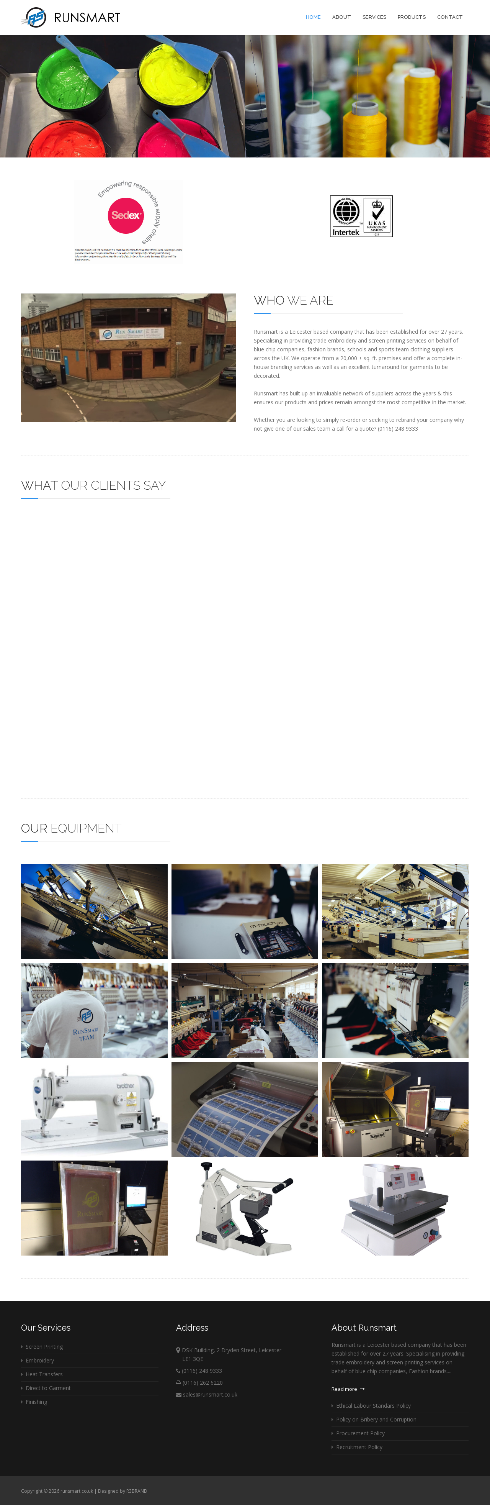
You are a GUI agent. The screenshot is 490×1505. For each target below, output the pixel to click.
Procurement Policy (358, 1433)
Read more (348, 1388)
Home (313, 17)
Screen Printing (42, 1346)
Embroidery (37, 1360)
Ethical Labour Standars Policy (371, 1405)
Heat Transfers (42, 1374)
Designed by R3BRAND (122, 1491)
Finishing (34, 1401)
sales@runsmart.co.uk (206, 1394)
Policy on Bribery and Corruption (374, 1419)
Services (374, 17)
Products (412, 17)
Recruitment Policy (357, 1447)
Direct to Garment (46, 1388)
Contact (450, 17)
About (341, 17)
